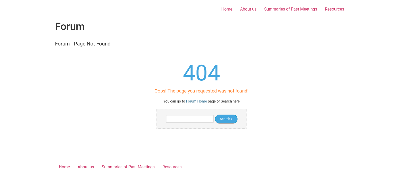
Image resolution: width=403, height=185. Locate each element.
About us (248, 9)
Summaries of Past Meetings (290, 9)
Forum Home (196, 101)
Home (226, 9)
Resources (334, 9)
